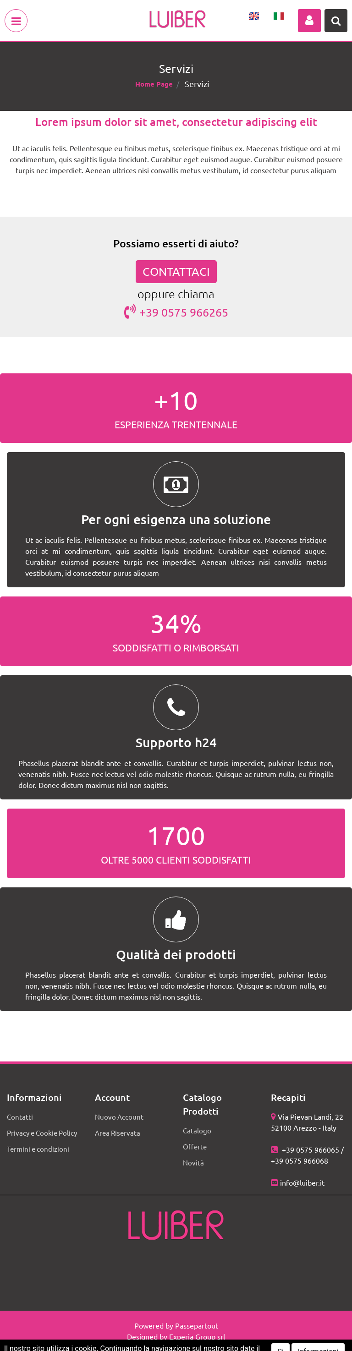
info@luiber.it (302, 1182)
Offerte (195, 1146)
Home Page (154, 83)
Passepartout (196, 1325)
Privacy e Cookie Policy (42, 1132)
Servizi (197, 83)
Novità (193, 1162)
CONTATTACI (176, 271)
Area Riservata (117, 1132)
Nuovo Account (119, 1116)
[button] (309, 20)
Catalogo (197, 1130)
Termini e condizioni (38, 1148)
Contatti (20, 1116)
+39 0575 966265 (176, 311)
